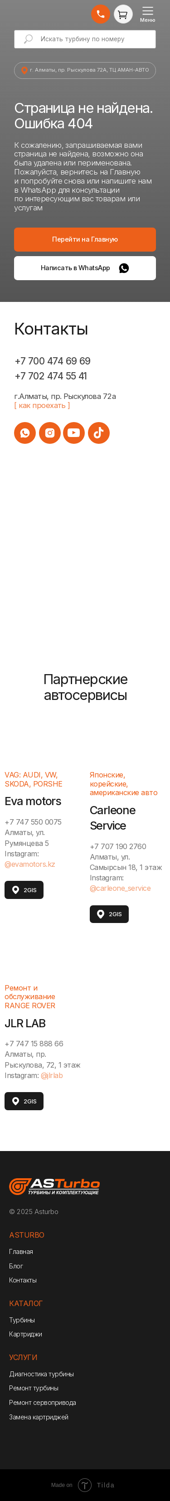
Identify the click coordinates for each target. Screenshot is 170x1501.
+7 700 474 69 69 (53, 361)
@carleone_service (120, 888)
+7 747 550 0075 (33, 821)
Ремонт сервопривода (42, 1402)
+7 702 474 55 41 (51, 376)
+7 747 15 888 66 (34, 1043)
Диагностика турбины (41, 1374)
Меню (147, 20)
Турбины (22, 1320)
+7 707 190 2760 (118, 846)
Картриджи (25, 1334)
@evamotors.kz (30, 864)
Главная (21, 1251)
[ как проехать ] (42, 405)
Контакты (22, 1280)
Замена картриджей (38, 1417)
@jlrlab (52, 1075)
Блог (16, 1266)
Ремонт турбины (33, 1388)
